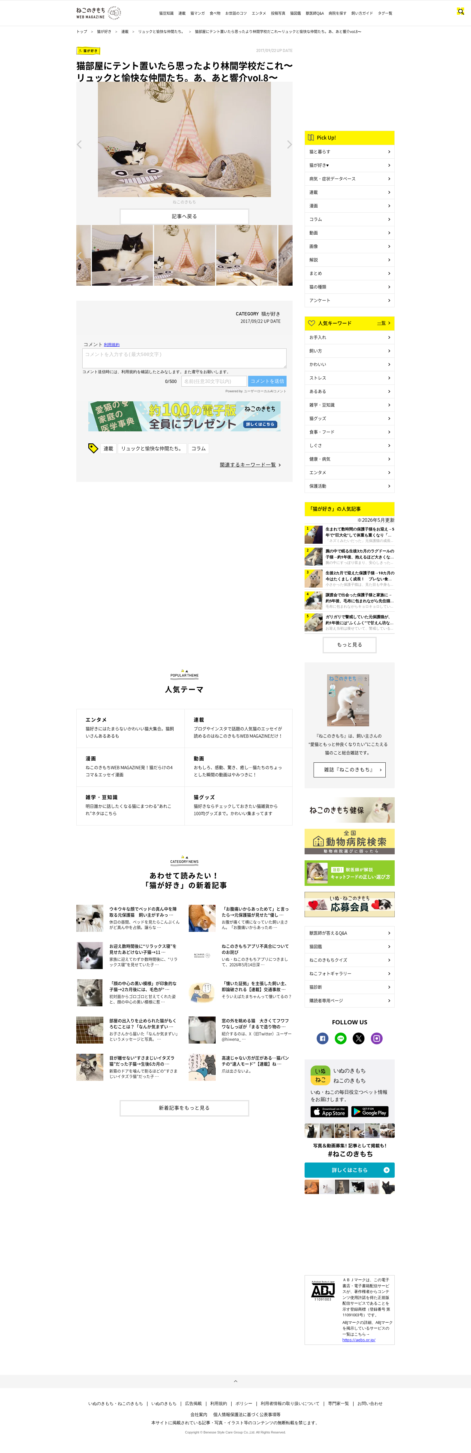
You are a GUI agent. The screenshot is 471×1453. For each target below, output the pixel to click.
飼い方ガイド (362, 13)
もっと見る (350, 644)
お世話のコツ (236, 13)
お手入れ (317, 337)
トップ (81, 31)
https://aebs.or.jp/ (358, 1339)
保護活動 (317, 486)
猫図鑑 (295, 13)
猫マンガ (197, 13)
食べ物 (215, 13)
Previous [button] (79, 143)
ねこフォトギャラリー (330, 973)
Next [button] (290, 143)
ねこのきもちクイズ (328, 960)
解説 (313, 260)
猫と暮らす (319, 151)
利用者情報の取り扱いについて (290, 1403)
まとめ (315, 273)
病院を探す (338, 13)
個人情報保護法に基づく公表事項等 (247, 1414)
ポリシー (243, 1403)
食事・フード (322, 432)
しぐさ (315, 445)
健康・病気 (319, 459)
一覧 (381, 323)
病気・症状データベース (332, 178)
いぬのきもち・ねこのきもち (115, 1403)
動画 (313, 233)
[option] (184, 144)
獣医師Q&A (315, 13)
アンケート (319, 300)
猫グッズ (317, 418)
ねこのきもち (184, 202)
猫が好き (104, 31)
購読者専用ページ (326, 1000)
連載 (182, 13)
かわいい (317, 364)
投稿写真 (278, 13)
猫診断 (315, 987)
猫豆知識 (166, 13)
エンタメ (259, 13)
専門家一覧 (338, 1403)
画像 (313, 246)
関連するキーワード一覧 (248, 464)
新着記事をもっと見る (184, 1107)
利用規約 (218, 1403)
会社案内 (198, 1414)
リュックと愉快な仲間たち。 (161, 31)
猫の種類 (317, 287)
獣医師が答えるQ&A (328, 933)
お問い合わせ (370, 1403)
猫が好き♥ (319, 165)
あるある (317, 391)
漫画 (313, 205)
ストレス (317, 378)
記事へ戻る (184, 216)
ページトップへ (235, 1381)
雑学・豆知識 (322, 405)
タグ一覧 (385, 13)
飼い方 (315, 351)
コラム (198, 448)
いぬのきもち (164, 1403)
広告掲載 (193, 1403)
